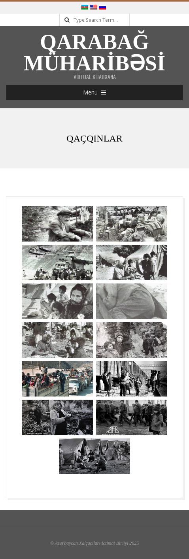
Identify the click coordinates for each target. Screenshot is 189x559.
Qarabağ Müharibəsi (94, 52)
